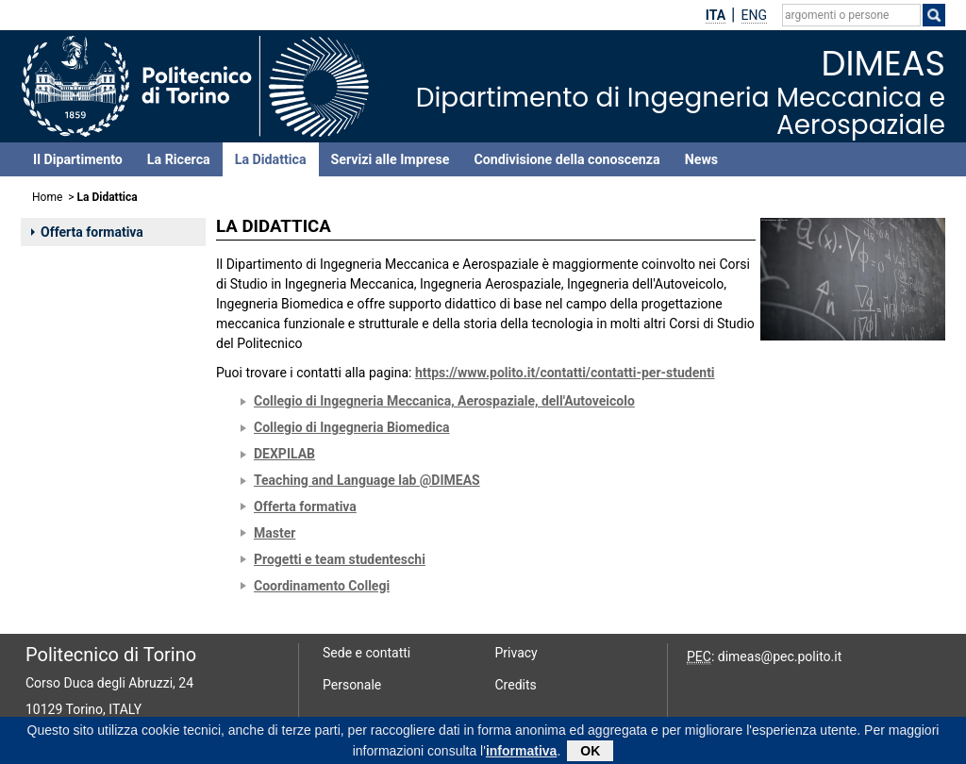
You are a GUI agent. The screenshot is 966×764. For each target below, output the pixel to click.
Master (274, 532)
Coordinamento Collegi (322, 585)
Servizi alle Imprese (390, 159)
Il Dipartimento (78, 159)
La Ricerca (178, 159)
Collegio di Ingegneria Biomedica (352, 427)
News (701, 159)
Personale (352, 684)
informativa (521, 753)
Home (47, 197)
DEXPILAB (284, 453)
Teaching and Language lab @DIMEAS (367, 480)
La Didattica (271, 159)
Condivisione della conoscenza (566, 159)
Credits (516, 684)
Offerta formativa (87, 232)
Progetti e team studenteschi (339, 559)
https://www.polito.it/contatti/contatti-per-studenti (565, 372)
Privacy (516, 652)
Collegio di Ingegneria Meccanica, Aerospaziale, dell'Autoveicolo (444, 400)
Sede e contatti (366, 652)
